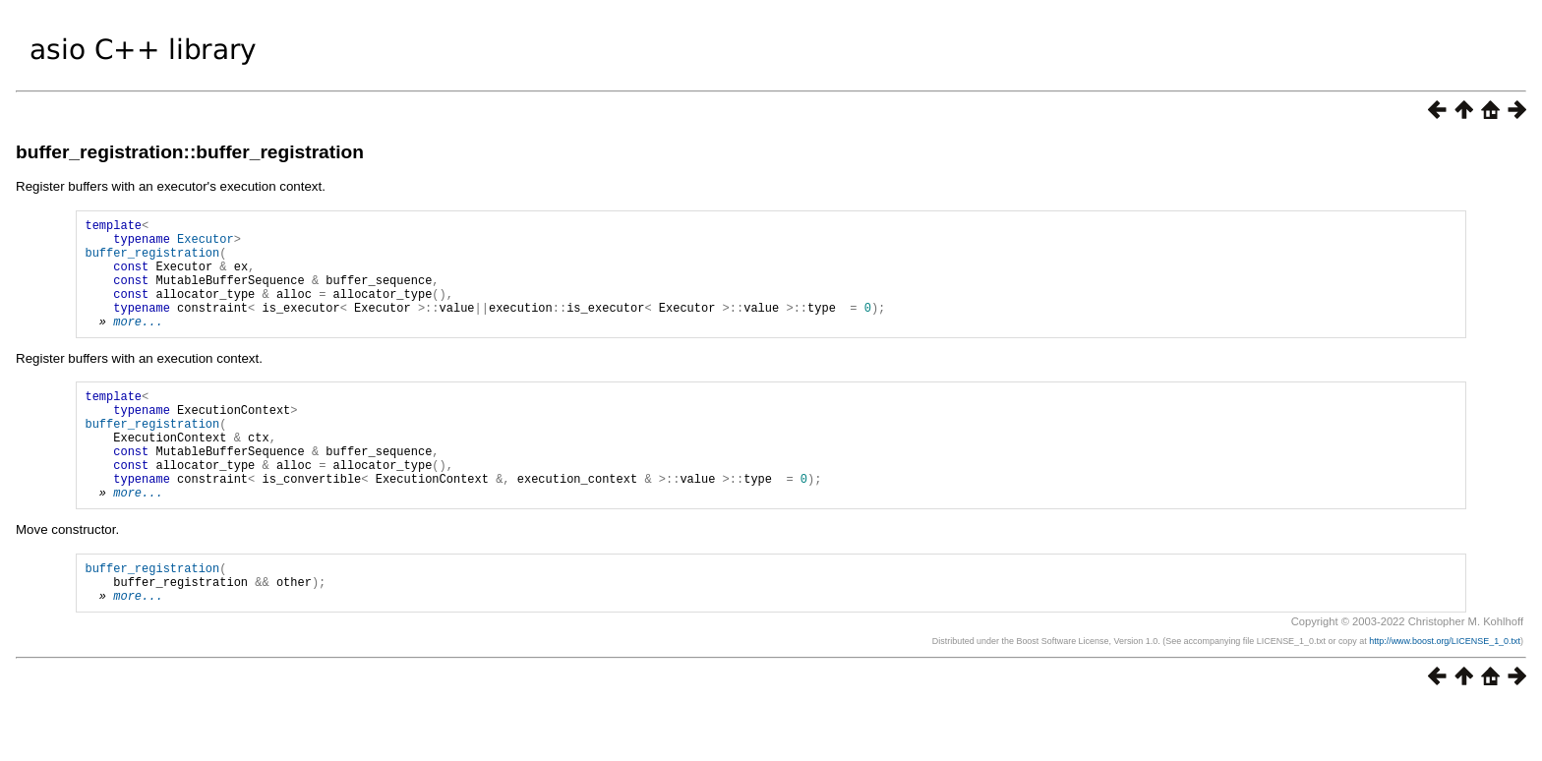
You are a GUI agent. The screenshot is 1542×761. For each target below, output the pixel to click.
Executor (205, 244)
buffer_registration (152, 261)
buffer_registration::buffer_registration (190, 152)
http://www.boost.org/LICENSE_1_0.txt (1444, 697)
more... (137, 344)
